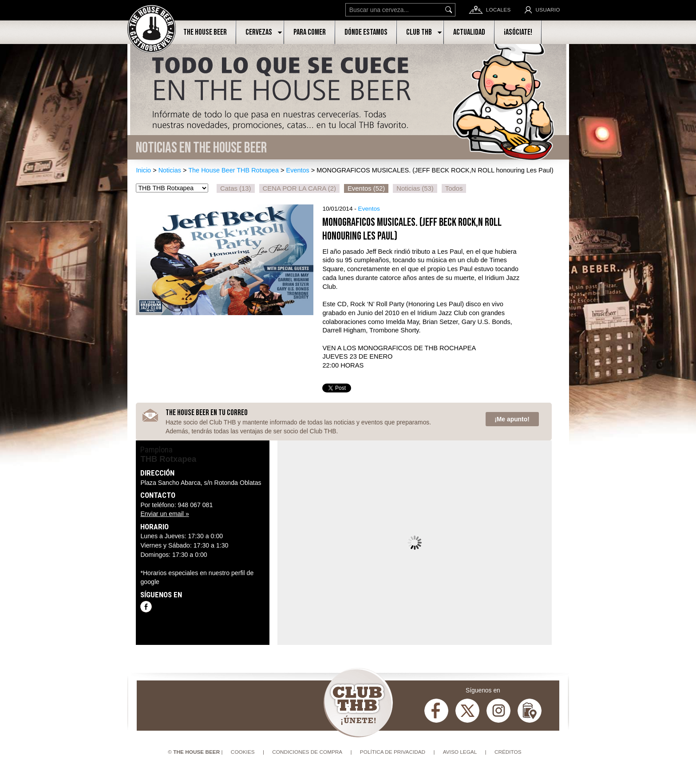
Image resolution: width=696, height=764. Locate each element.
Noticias (169, 170)
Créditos (508, 752)
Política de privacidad (392, 752)
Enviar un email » (164, 513)
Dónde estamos (366, 32)
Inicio (143, 170)
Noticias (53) (415, 188)
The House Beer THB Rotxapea (233, 170)
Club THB (419, 32)
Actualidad (469, 32)
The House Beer (205, 32)
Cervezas (258, 32)
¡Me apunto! (512, 419)
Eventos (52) (366, 188)
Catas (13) (235, 188)
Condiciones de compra (307, 752)
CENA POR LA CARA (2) (299, 188)
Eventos (297, 170)
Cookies (243, 752)
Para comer (309, 32)
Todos (454, 188)
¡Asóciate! (518, 32)
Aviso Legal (460, 752)
